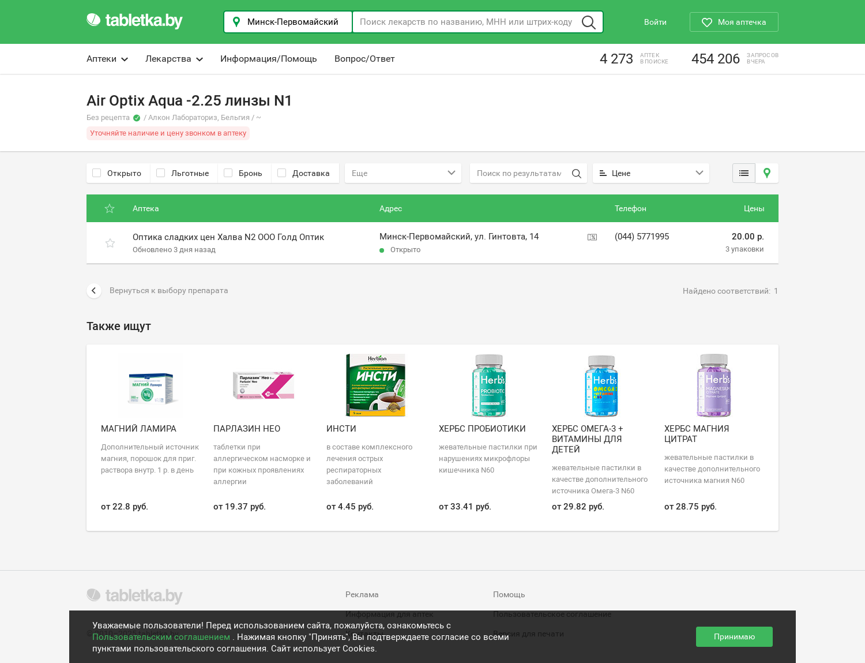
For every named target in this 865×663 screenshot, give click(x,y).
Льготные (182, 173)
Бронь (243, 173)
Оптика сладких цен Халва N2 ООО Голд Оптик (228, 237)
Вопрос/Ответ (364, 58)
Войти (655, 22)
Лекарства (174, 58)
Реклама (362, 594)
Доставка (303, 173)
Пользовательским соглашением (162, 637)
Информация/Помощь (268, 58)
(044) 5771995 (642, 236)
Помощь (509, 594)
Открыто (116, 173)
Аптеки (107, 58)
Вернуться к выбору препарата (157, 290)
